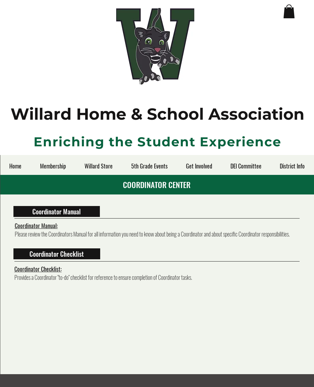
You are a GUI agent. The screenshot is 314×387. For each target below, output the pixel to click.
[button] (289, 11)
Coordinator (27, 269)
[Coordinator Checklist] (56, 253)
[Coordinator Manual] (56, 211)
